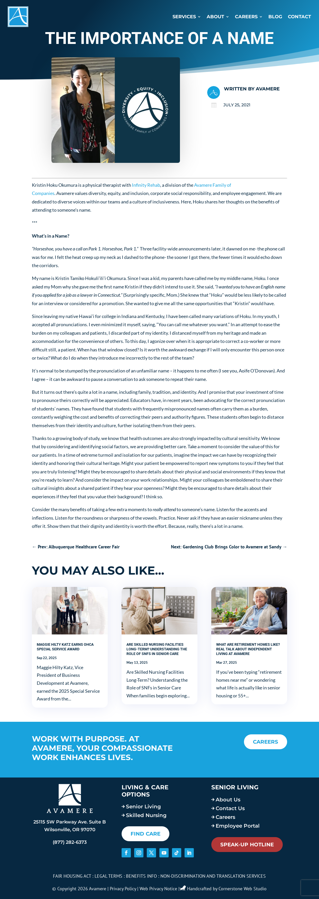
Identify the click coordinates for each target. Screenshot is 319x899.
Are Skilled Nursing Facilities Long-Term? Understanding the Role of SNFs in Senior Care (156, 649)
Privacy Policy (123, 889)
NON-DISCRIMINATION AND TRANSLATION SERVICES (213, 876)
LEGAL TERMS (108, 876)
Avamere (268, 89)
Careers (246, 17)
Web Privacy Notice (158, 889)
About (215, 17)
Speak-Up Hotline (247, 844)
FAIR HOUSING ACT (72, 876)
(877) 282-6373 (70, 842)
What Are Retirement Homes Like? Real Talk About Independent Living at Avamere (248, 649)
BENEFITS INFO (141, 876)
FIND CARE (145, 834)
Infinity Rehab (146, 185)
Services (184, 17)
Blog (275, 17)
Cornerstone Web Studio (242, 889)
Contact (299, 17)
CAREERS (265, 742)
